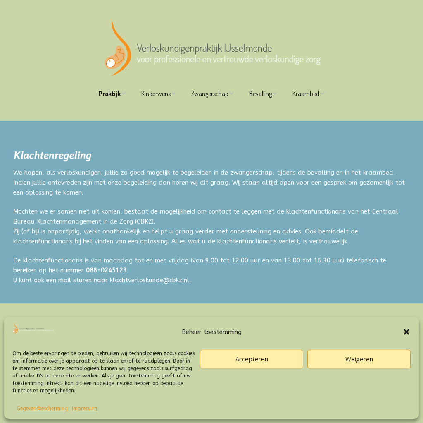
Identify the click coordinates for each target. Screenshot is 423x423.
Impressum (84, 408)
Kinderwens (156, 93)
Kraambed (305, 93)
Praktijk (109, 93)
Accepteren (251, 359)
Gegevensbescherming (42, 408)
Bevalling (260, 93)
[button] (406, 332)
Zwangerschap (209, 93)
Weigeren (359, 359)
